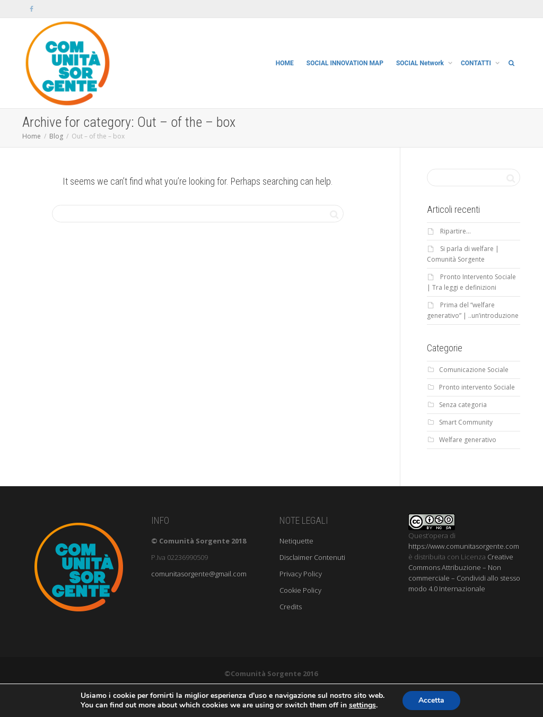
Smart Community (466, 422)
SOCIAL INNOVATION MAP (344, 63)
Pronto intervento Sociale (477, 387)
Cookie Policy (300, 590)
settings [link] (362, 705)
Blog (56, 136)
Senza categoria (463, 404)
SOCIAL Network (420, 63)
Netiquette (296, 541)
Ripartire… (455, 231)
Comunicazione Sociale (474, 369)
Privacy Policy (300, 573)
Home (31, 136)
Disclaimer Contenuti (312, 557)
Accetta (431, 700)
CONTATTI (477, 63)
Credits (290, 606)
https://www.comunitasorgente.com (463, 546)
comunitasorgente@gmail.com (199, 573)
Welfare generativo (467, 439)
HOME (285, 63)
